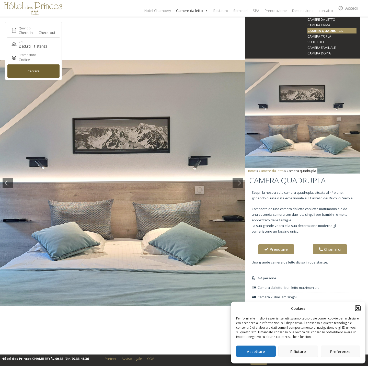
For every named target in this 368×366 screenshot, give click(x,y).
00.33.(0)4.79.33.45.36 (72, 358)
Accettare (256, 351)
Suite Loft (315, 42)
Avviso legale (132, 358)
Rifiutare (298, 351)
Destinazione (303, 10)
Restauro (220, 10)
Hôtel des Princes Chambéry (33, 8)
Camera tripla (319, 36)
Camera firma (318, 25)
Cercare (34, 71)
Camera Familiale (321, 47)
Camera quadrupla (325, 30)
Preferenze (340, 351)
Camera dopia (319, 53)
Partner (111, 358)
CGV (150, 358)
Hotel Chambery (157, 10)
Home (251, 170)
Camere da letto (192, 11)
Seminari (240, 10)
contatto (326, 10)
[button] (357, 308)
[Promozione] (31, 60)
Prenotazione (275, 10)
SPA (256, 10)
